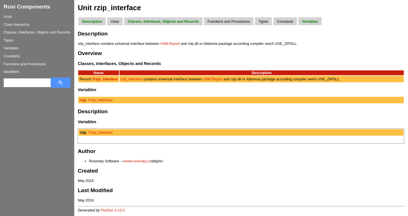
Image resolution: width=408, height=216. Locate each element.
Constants (12, 56)
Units (8, 16)
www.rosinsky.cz (137, 161)
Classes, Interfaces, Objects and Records (37, 32)
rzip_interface (132, 79)
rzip (82, 100)
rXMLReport (170, 43)
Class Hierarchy (16, 24)
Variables (11, 48)
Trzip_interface (100, 100)
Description (92, 21)
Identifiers (11, 72)
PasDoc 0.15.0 (113, 210)
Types (8, 40)
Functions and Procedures (25, 64)
